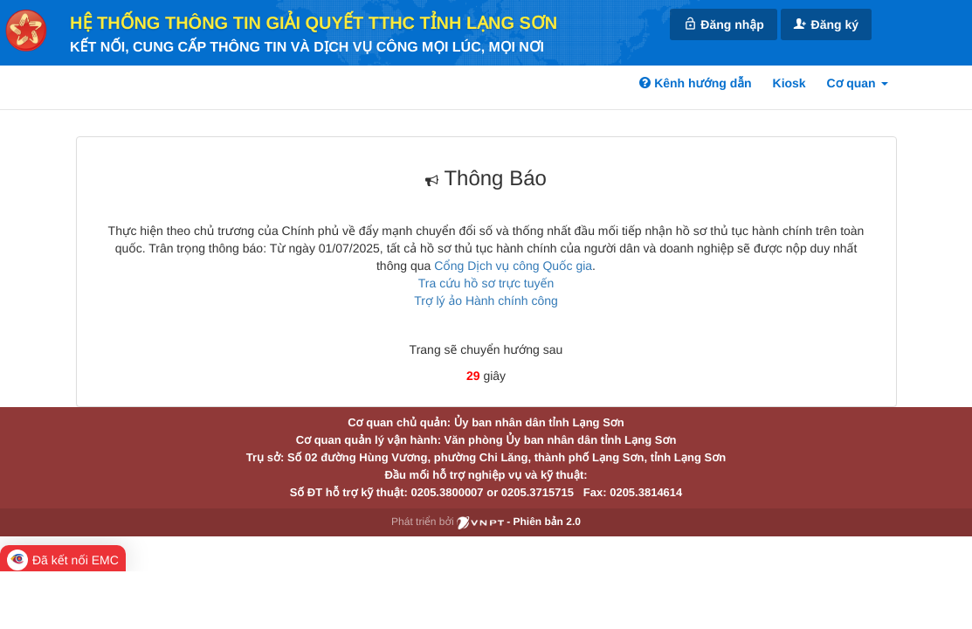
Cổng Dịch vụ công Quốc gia (513, 266)
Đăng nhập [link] (723, 24)
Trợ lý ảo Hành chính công (486, 301)
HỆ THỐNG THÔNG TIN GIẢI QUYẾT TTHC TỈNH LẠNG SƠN (313, 23)
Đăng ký (826, 24)
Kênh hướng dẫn (695, 83)
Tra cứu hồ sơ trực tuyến (486, 283)
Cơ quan (857, 83)
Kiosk (789, 83)
